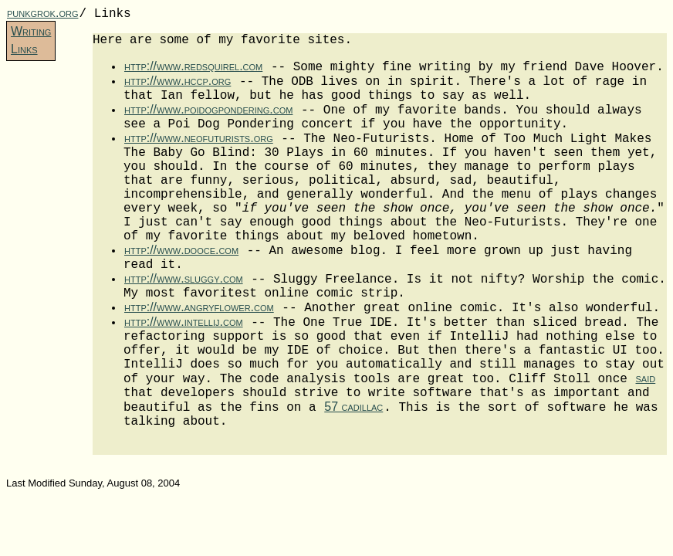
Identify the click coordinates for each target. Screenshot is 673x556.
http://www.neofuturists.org (198, 137)
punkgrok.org (42, 12)
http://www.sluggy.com (183, 278)
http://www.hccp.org (177, 80)
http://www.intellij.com (183, 321)
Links (24, 49)
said (646, 378)
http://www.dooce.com (181, 249)
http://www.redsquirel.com (193, 66)
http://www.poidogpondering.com (208, 109)
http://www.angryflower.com (199, 307)
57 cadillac (353, 406)
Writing (31, 31)
